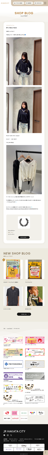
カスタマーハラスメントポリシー (26, 439)
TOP (4, 328)
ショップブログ (9, 328)
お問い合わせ (6, 440)
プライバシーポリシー (13, 439)
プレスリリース (14, 440)
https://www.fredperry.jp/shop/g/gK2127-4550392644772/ (22, 208)
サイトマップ (21, 440)
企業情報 (5, 439)
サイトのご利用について (39, 439)
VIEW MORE (23, 237)
